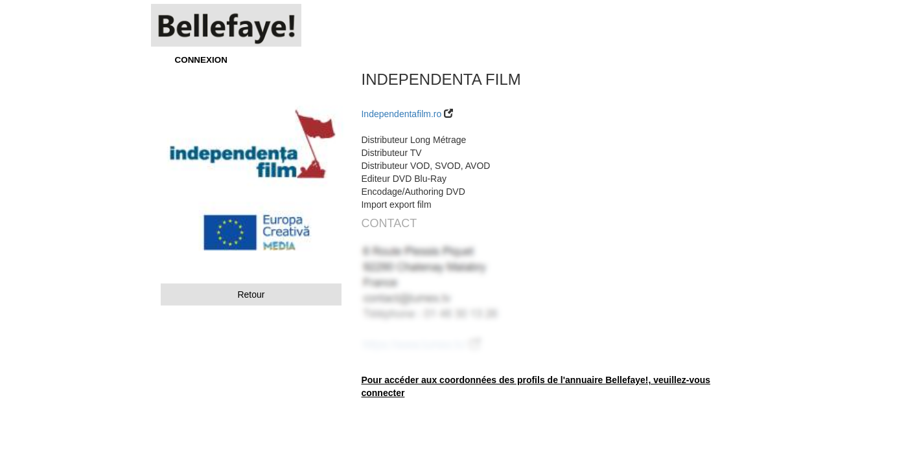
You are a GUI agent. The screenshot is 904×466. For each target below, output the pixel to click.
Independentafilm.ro (401, 114)
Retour (250, 294)
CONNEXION (201, 60)
